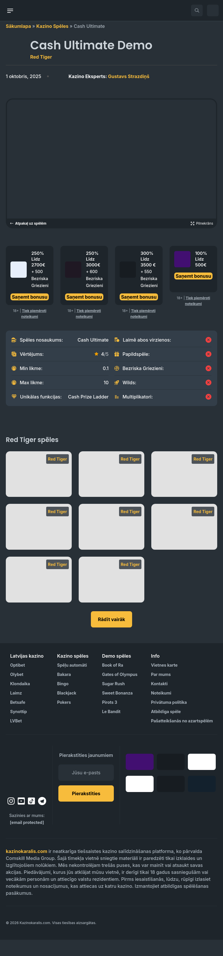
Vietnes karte (164, 681)
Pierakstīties (86, 810)
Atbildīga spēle (166, 727)
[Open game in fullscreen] (202, 223)
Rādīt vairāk (111, 635)
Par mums (161, 690)
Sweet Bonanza (117, 709)
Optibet (17, 681)
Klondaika (20, 699)
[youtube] (21, 817)
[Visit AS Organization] (119, 939)
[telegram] (42, 817)
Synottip (18, 727)
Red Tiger (41, 57)
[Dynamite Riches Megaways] (39, 543)
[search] (197, 10)
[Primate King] (112, 490)
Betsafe (17, 718)
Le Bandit (111, 727)
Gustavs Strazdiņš (109, 76)
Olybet (16, 690)
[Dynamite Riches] (112, 543)
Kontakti (159, 699)
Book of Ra (112, 681)
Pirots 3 (109, 718)
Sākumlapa (18, 26)
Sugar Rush (113, 699)
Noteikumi (161, 709)
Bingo (63, 699)
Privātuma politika (169, 718)
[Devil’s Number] (184, 543)
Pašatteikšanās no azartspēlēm (182, 737)
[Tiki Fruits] (39, 490)
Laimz (16, 709)
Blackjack (66, 709)
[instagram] (11, 817)
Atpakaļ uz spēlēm (28, 223)
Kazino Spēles (52, 26)
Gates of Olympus (119, 690)
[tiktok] (31, 817)
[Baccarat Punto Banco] (112, 596)
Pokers (64, 718)
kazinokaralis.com (26, 867)
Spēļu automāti (72, 681)
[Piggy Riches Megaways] (184, 490)
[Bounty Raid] (39, 596)
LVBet (16, 737)
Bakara (64, 690)
